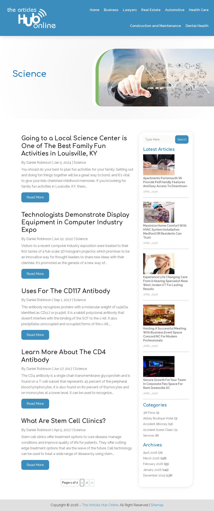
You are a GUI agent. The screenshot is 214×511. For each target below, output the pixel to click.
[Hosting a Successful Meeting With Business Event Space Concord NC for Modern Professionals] (159, 315)
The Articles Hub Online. (100, 505)
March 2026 (151, 458)
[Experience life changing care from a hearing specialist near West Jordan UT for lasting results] (159, 264)
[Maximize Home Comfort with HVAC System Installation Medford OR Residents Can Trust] (159, 212)
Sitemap (157, 505)
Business (111, 10)
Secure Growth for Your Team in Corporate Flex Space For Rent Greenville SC (164, 384)
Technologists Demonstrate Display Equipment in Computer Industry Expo (75, 223)
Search (181, 139)
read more (35, 197)
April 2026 (150, 452)
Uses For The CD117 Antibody (65, 291)
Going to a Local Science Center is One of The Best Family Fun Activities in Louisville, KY (74, 146)
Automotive (174, 10)
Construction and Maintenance (155, 26)
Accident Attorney (155, 424)
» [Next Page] (92, 482)
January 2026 (152, 469)
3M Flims (149, 412)
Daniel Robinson (38, 163)
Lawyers (130, 10)
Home (94, 10)
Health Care (199, 10)
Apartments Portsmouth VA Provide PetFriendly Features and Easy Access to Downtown (165, 182)
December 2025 (154, 475)
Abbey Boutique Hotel (158, 418)
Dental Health (197, 26)
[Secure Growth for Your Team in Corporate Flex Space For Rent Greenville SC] (159, 367)
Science (80, 163)
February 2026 (153, 464)
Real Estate (150, 10)
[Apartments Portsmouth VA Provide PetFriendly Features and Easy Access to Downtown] (159, 165)
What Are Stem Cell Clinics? (63, 421)
